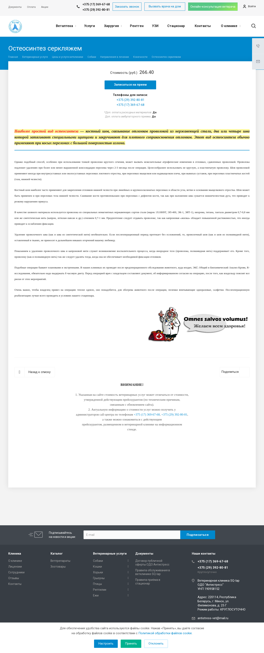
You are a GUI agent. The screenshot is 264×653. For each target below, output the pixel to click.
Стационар (176, 26)
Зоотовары (58, 566)
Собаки (98, 560)
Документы (144, 553)
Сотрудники (16, 572)
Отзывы (13, 578)
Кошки (97, 566)
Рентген (137, 26)
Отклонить (156, 643)
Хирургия (113, 26)
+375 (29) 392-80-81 (96, 9)
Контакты (203, 26)
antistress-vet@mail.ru (213, 618)
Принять (131, 643)
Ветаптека (66, 26)
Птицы (97, 584)
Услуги (89, 26)
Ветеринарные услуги (110, 553)
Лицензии (15, 566)
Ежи (96, 595)
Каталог (57, 553)
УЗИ (155, 26)
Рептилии (99, 589)
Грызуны (99, 578)
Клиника (14, 553)
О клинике (230, 26)
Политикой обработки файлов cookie (165, 633)
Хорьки (98, 572)
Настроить (105, 643)
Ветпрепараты (60, 560)
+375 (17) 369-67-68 (130, 105)
